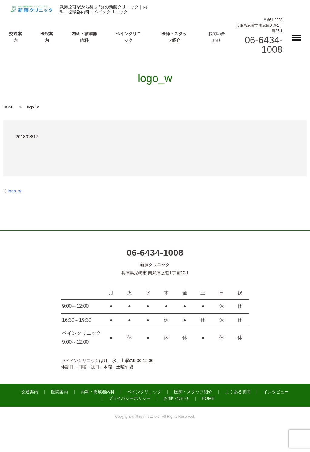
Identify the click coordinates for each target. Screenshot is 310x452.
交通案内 (29, 391)
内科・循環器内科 (98, 391)
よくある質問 (238, 391)
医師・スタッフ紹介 (193, 391)
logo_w (14, 190)
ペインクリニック (144, 391)
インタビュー (276, 391)
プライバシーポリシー (129, 398)
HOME (8, 107)
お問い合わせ (176, 398)
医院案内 (59, 391)
